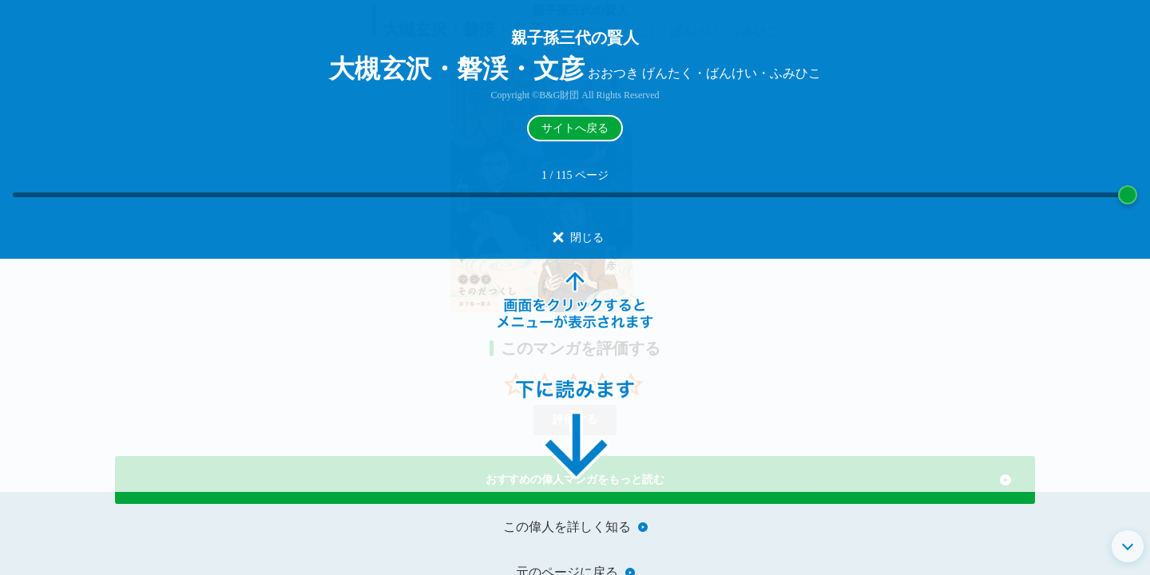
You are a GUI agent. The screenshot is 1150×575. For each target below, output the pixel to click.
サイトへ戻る (575, 128)
